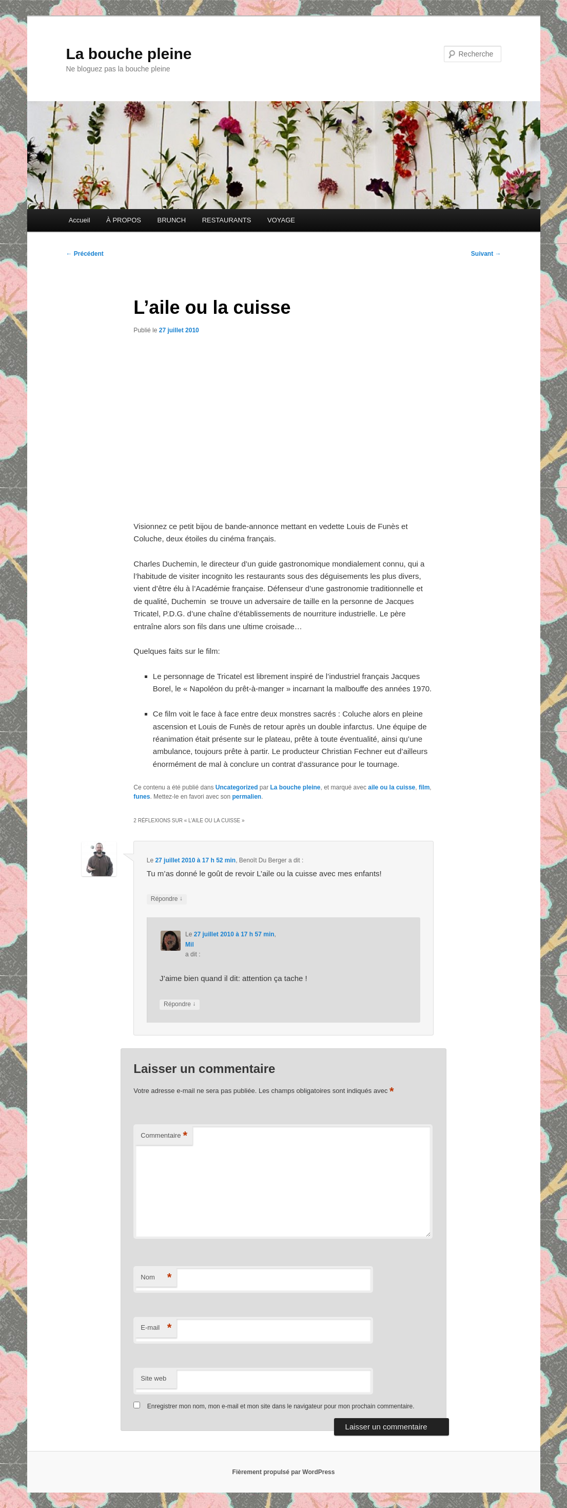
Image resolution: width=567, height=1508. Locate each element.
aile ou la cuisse (391, 787)
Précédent (85, 253)
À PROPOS (123, 220)
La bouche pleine (129, 53)
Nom (156, 1277)
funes (141, 796)
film (424, 787)
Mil (189, 944)
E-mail (156, 1328)
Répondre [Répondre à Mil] (179, 1004)
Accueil (79, 220)
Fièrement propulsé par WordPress (283, 1472)
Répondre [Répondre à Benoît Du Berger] (167, 899)
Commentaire (164, 1135)
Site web (153, 1378)
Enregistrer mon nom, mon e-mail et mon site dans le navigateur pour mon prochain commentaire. (281, 1406)
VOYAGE (281, 220)
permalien (246, 796)
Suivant (486, 253)
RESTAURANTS (226, 220)
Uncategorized (237, 787)
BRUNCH (172, 220)
